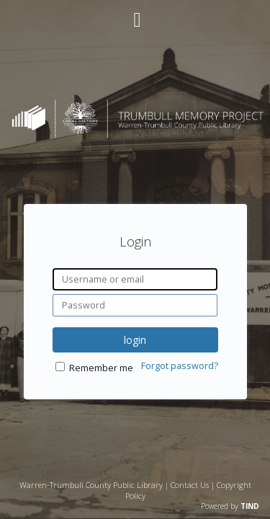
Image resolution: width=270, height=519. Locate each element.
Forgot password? (179, 366)
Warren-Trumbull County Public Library (91, 484)
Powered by (230, 506)
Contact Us (190, 484)
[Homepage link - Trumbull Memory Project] (134, 134)
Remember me (101, 368)
